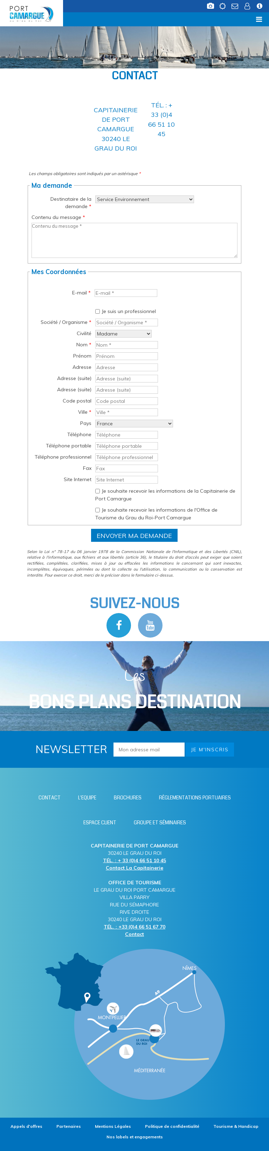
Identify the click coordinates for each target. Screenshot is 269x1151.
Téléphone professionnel (63, 457)
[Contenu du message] (134, 240)
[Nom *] (126, 345)
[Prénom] (126, 356)
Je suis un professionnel (129, 311)
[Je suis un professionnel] (97, 311)
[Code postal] (126, 401)
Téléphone (79, 434)
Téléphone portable (68, 446)
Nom (83, 344)
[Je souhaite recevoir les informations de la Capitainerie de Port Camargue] (97, 491)
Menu (16, 19)
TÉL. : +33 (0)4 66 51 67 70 (134, 927)
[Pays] (134, 423)
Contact (134, 934)
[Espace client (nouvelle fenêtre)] (247, 4)
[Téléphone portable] (126, 446)
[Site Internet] (126, 480)
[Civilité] (123, 334)
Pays (85, 423)
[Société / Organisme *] (126, 322)
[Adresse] (126, 367)
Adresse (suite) (74, 378)
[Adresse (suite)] (126, 378)
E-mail (81, 293)
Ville (84, 412)
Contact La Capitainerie (134, 868)
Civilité (84, 333)
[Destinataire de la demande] (144, 199)
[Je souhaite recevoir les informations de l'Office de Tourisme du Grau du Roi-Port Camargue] (97, 510)
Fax (87, 468)
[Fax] (126, 468)
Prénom (82, 356)
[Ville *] (126, 412)
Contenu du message (58, 217)
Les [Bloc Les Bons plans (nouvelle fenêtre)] (134, 690)
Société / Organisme (66, 322)
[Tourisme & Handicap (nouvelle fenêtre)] (235, 1126)
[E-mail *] (126, 293)
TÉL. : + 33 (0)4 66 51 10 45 (134, 860)
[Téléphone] (126, 435)
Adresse (82, 367)
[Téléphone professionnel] (126, 457)
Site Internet (77, 479)
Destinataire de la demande (70, 202)
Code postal (77, 401)
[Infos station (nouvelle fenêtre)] (259, 4)
